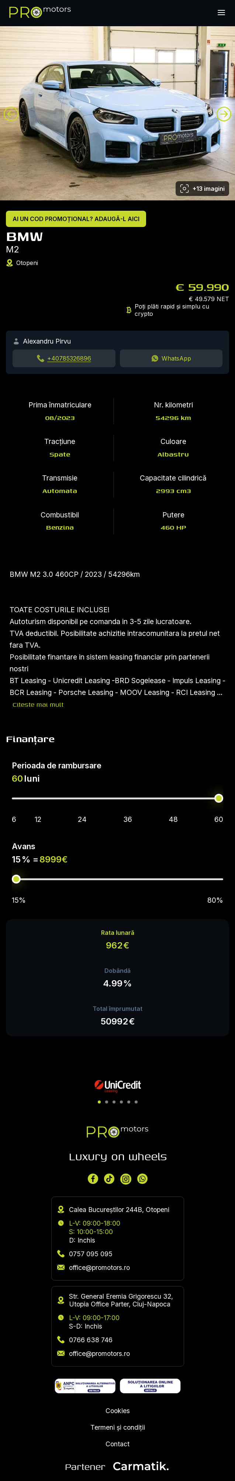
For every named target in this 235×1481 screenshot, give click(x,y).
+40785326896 (69, 358)
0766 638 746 (85, 1340)
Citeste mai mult (38, 704)
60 (218, 819)
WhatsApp (176, 358)
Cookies (118, 1411)
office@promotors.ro (93, 1267)
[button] (99, 1102)
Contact (117, 1444)
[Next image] (224, 114)
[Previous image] (11, 114)
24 (82, 819)
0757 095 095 (85, 1254)
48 (173, 819)
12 (38, 819)
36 (127, 819)
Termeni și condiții (117, 1427)
